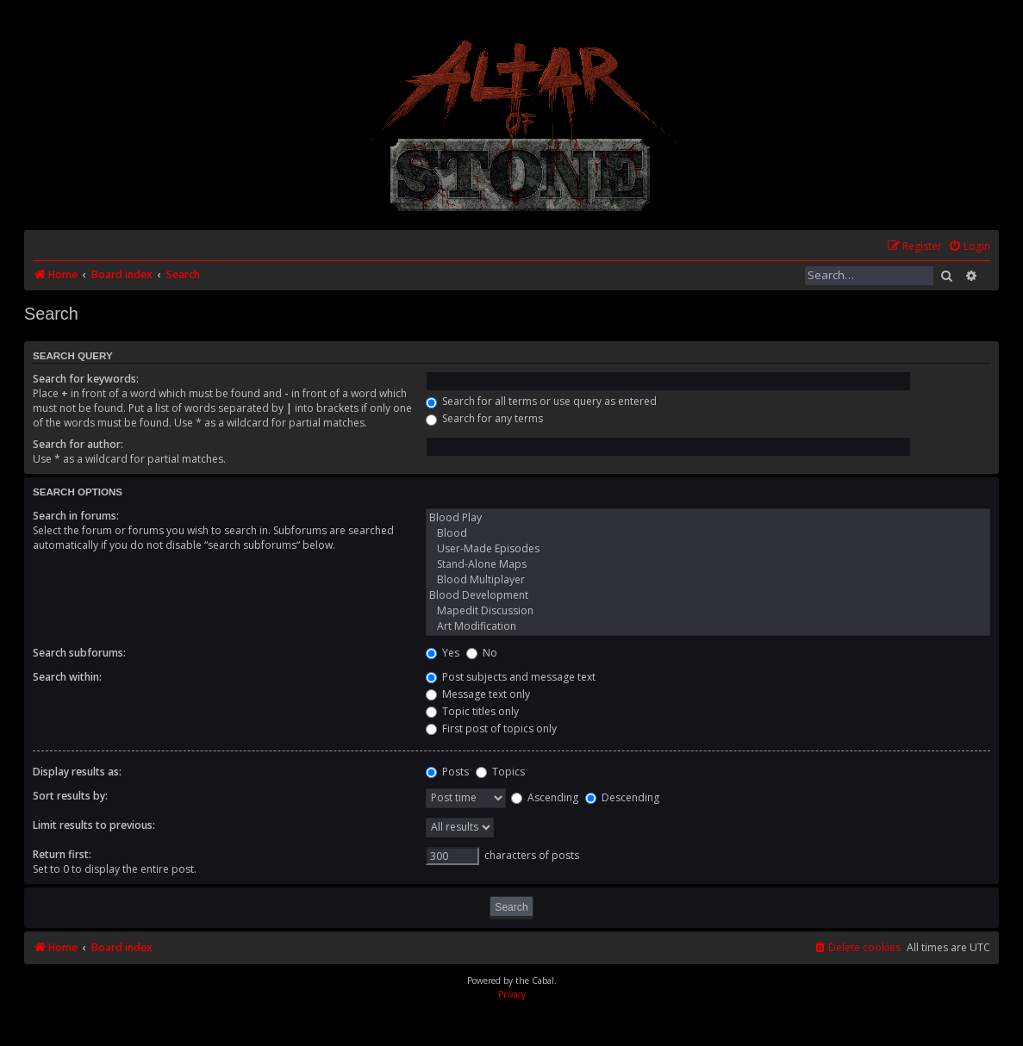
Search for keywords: (86, 378)
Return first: (62, 854)
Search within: (67, 676)
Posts (447, 771)
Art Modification (708, 626)
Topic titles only (472, 711)
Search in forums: (76, 515)
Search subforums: (79, 652)
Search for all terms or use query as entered (541, 401)
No (481, 652)
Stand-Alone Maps (708, 564)
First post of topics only (491, 728)
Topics (500, 771)
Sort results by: (70, 795)
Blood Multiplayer (708, 580)
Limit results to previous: (94, 825)
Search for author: (78, 444)
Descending (622, 797)
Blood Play (708, 518)
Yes (442, 652)
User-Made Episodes (708, 549)
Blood (708, 533)
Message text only (478, 694)
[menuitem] (969, 246)
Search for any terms (484, 418)
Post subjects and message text (511, 676)
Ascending (544, 797)
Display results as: (77, 771)
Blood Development (708, 595)
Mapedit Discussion (708, 611)
